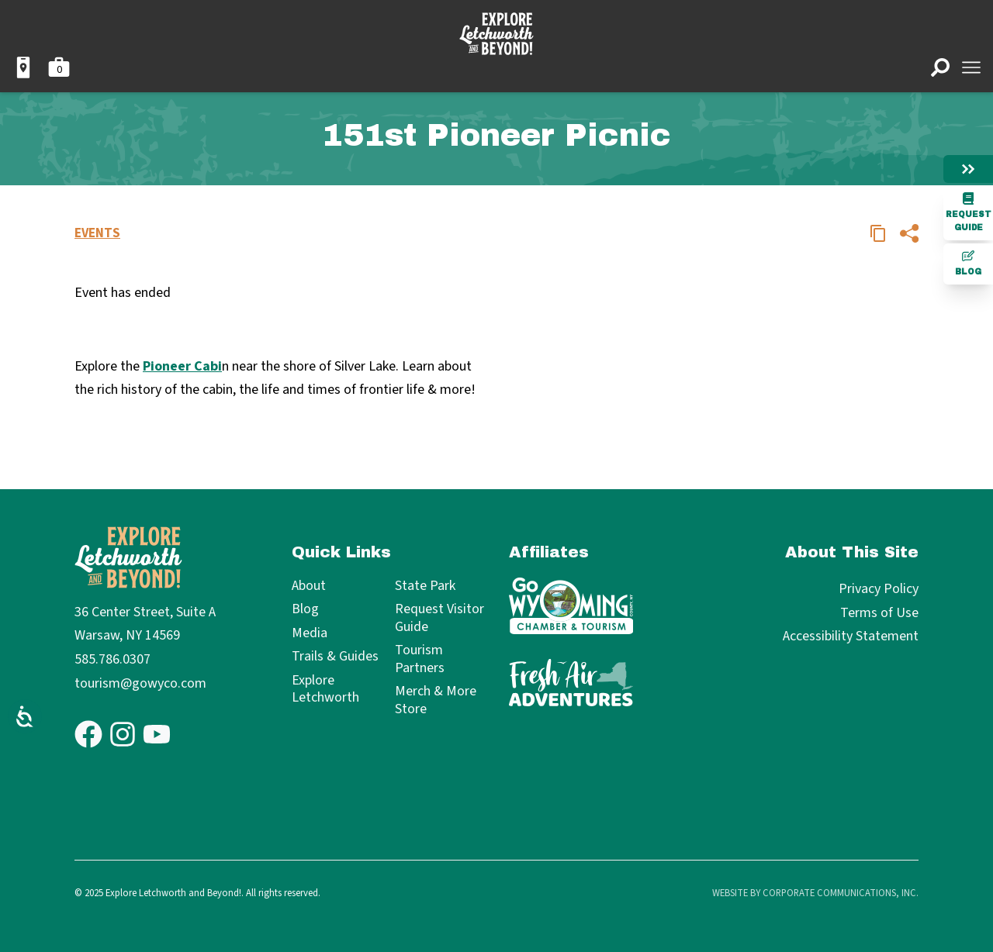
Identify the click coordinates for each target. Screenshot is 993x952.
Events (97, 233)
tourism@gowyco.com (140, 683)
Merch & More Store (435, 700)
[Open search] (940, 67)
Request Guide (968, 212)
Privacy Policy (879, 588)
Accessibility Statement (851, 636)
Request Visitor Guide (439, 618)
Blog (968, 263)
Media (309, 634)
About (309, 586)
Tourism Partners (420, 659)
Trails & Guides (335, 657)
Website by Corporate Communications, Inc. (815, 893)
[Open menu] (971, 67)
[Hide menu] (968, 169)
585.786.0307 (112, 659)
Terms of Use (879, 613)
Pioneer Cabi (182, 366)
